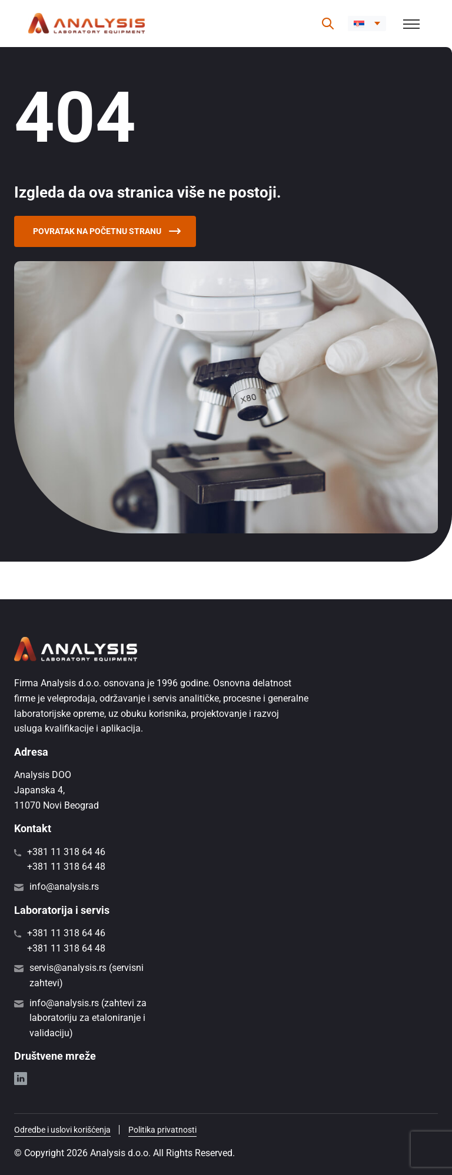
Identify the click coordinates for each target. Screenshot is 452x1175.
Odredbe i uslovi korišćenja (62, 1129)
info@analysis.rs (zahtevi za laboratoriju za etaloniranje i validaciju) (88, 1018)
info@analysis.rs (64, 886)
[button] (367, 23)
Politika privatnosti (162, 1129)
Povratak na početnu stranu (107, 231)
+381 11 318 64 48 (66, 866)
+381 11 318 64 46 (66, 851)
